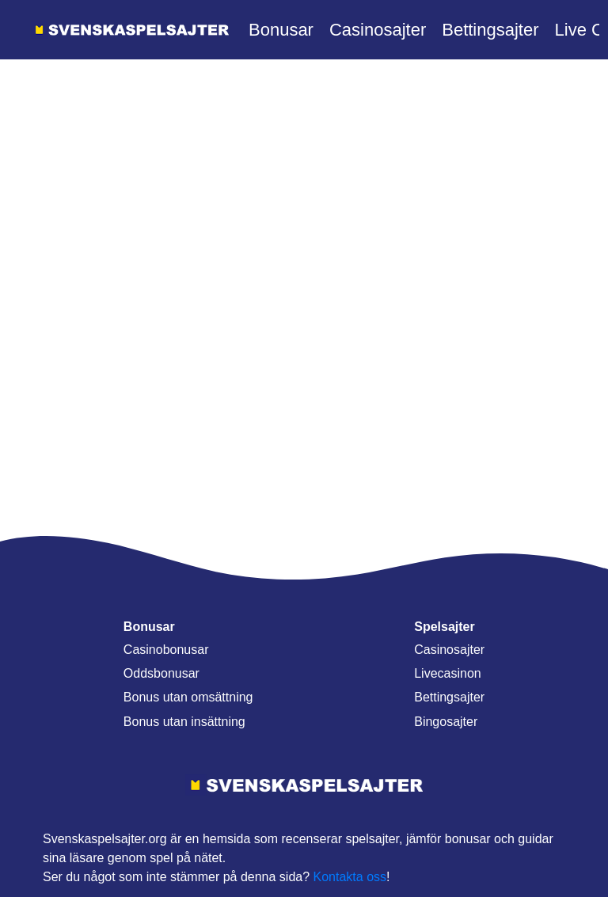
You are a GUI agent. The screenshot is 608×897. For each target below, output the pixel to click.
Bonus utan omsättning (188, 697)
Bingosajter (445, 721)
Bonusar (281, 30)
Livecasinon (447, 673)
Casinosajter (377, 30)
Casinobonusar (166, 649)
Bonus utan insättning (184, 721)
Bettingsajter (490, 30)
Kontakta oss (350, 877)
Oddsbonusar (162, 673)
